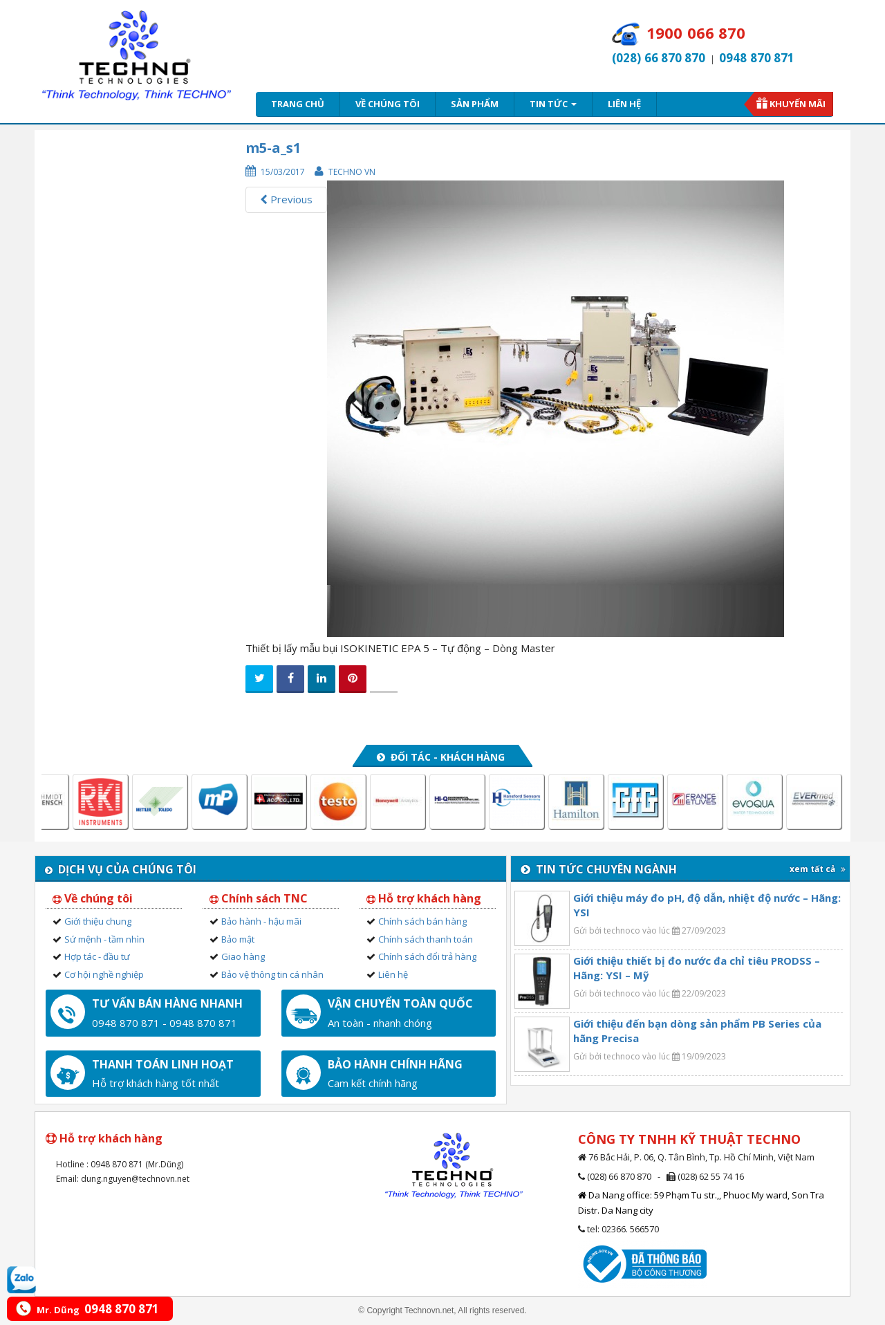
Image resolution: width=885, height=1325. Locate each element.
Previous (286, 199)
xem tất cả (818, 869)
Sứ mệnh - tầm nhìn (104, 939)
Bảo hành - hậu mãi (261, 921)
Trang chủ (297, 104)
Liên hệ (624, 104)
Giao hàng (243, 956)
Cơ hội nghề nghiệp (104, 974)
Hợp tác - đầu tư (97, 956)
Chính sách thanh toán (425, 939)
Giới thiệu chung (97, 921)
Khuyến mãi (798, 104)
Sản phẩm (475, 104)
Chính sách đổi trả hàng (427, 956)
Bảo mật (237, 939)
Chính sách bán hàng (422, 921)
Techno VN (351, 172)
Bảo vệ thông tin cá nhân (272, 974)
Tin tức (553, 104)
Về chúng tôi (387, 104)
